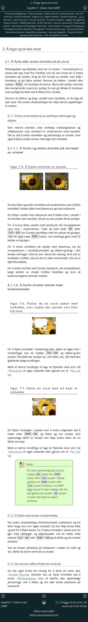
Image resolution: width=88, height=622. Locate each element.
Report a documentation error (44, 614)
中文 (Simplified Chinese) (56, 35)
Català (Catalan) (35, 13)
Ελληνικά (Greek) (22, 16)
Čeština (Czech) (51, 13)
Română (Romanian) (56, 29)
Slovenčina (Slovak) (15, 32)
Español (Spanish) (68, 16)
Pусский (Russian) (75, 29)
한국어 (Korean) (44, 22)
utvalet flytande (19, 574)
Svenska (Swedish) (57, 32)
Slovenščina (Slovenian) (36, 32)
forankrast (16, 371)
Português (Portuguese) (73, 26)
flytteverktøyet (27, 578)
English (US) (37, 16)
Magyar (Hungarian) (74, 19)
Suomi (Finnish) (20, 19)
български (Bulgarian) (15, 13)
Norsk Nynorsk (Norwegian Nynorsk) (29, 26)
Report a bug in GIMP (44, 610)
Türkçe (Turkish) (74, 32)
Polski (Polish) (54, 26)
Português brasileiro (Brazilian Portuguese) (24, 29)
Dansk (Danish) (67, 13)
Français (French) (37, 19)
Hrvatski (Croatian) (55, 19)
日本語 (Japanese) (27, 22)
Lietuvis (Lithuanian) (63, 22)
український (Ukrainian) (31, 35)
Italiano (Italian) (10, 22)
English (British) (51, 16)
